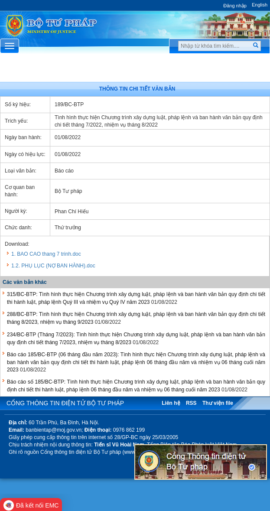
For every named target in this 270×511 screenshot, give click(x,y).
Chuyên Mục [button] (135, 70)
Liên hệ (171, 403)
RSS (191, 403)
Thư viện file (217, 403)
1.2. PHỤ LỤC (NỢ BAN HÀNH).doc (53, 266)
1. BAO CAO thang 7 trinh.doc (46, 254)
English (259, 4)
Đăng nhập (235, 5)
